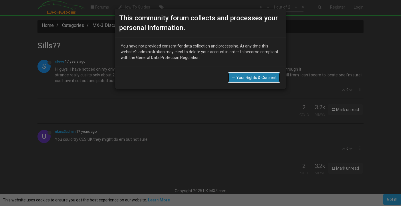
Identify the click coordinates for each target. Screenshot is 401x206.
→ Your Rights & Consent (254, 76)
